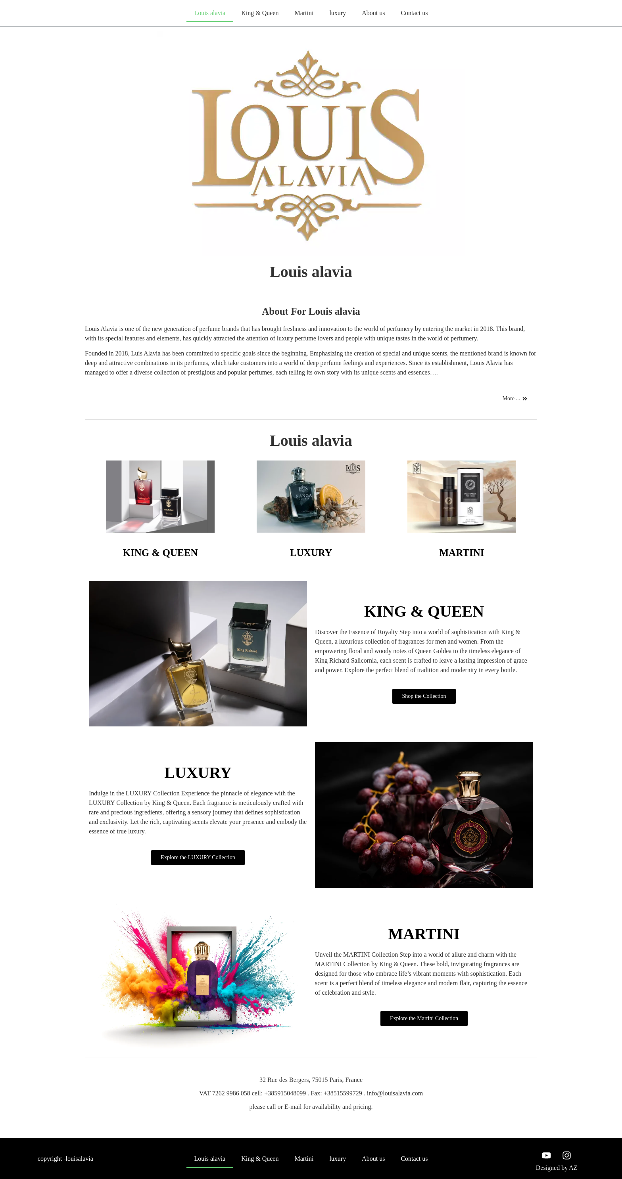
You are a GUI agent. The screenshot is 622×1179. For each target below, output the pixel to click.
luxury (337, 13)
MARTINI (461, 552)
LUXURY (311, 552)
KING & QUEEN (160, 552)
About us (373, 13)
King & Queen (259, 13)
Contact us (414, 13)
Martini (303, 13)
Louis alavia (210, 13)
